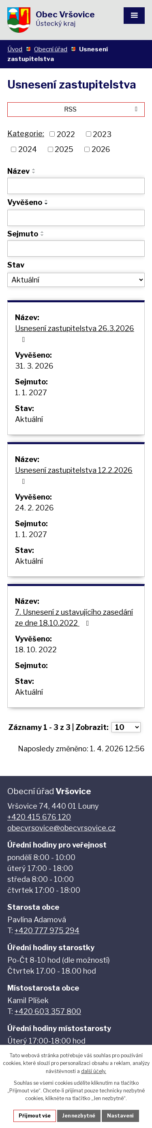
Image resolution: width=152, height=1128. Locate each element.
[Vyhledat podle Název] (76, 186)
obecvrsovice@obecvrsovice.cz (61, 828)
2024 (27, 149)
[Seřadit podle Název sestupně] (34, 172)
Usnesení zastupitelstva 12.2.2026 (74, 475)
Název (18, 171)
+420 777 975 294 (47, 930)
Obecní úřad (50, 49)
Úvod (14, 49)
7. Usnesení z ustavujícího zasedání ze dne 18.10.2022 (74, 617)
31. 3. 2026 (34, 366)
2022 (66, 134)
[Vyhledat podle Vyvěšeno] (76, 218)
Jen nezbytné (78, 1116)
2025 (64, 149)
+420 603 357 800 (48, 1011)
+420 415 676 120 (39, 817)
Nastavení (120, 1116)
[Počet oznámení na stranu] (126, 727)
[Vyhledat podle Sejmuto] (76, 248)
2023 (102, 134)
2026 (101, 149)
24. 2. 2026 (34, 508)
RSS (102, 109)
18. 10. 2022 (36, 649)
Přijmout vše (35, 1116)
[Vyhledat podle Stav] (76, 280)
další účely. (93, 1071)
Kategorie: (25, 133)
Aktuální (29, 419)
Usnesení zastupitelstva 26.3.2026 (74, 333)
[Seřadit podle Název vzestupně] (34, 169)
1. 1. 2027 (31, 392)
